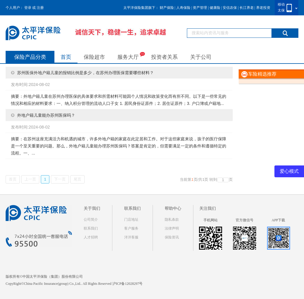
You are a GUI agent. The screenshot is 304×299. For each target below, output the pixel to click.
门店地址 (131, 219)
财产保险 (167, 8)
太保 (281, 10)
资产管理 (200, 8)
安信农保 (230, 8)
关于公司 (200, 57)
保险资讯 (172, 237)
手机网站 (210, 220)
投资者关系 (164, 57)
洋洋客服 (131, 237)
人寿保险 (183, 8)
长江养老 (247, 8)
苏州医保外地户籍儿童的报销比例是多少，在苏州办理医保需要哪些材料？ (85, 72)
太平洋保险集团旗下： (141, 8)
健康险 (215, 8)
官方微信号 (244, 220)
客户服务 (131, 228)
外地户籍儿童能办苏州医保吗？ (46, 115)
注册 (40, 8)
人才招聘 (91, 237)
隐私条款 (172, 219)
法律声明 (172, 228)
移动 (281, 4)
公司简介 (91, 219)
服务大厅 (131, 55)
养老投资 (263, 8)
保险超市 (94, 57)
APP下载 (278, 220)
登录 (27, 8)
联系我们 (91, 228)
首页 (66, 57)
